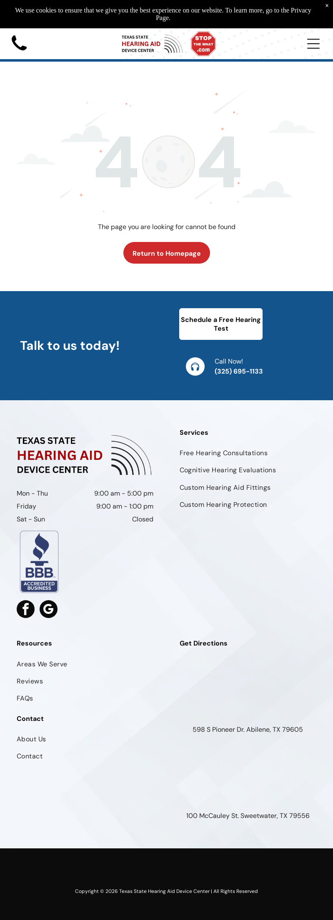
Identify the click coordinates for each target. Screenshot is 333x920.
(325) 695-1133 (239, 371)
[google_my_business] (49, 610)
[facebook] (26, 610)
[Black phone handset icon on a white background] (19, 53)
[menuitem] (248, 452)
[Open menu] (313, 43)
